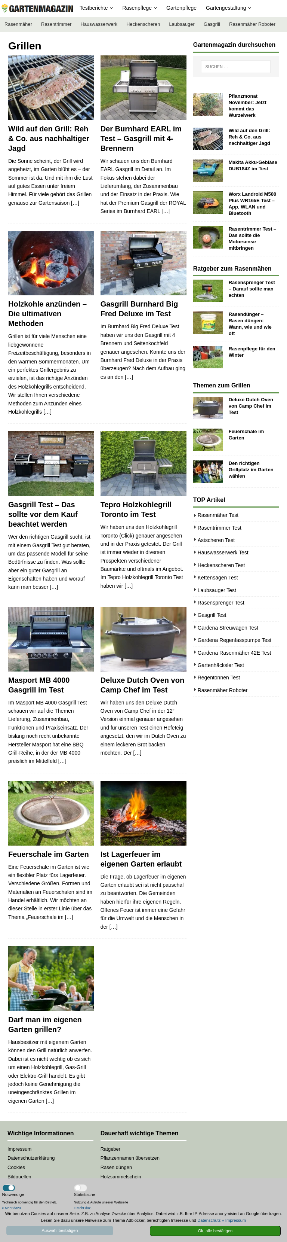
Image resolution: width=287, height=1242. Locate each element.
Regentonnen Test (219, 678)
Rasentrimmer (56, 24)
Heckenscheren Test (221, 565)
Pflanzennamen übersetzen (130, 1158)
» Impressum (234, 1220)
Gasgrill (212, 24)
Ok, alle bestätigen (215, 1231)
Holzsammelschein (121, 1176)
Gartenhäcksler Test (221, 665)
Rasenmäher (18, 24)
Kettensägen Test (218, 578)
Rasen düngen (116, 1167)
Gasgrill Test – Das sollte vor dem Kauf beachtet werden (43, 514)
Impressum (19, 1149)
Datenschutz (208, 1220)
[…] (75, 203)
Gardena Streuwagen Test (228, 628)
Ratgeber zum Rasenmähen (232, 268)
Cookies (16, 1167)
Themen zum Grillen (221, 385)
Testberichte (94, 8)
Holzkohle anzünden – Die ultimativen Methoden (47, 314)
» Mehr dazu (11, 1208)
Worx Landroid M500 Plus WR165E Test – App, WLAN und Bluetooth (253, 203)
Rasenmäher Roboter (252, 24)
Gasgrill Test (212, 615)
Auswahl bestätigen (59, 1230)
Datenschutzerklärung (31, 1158)
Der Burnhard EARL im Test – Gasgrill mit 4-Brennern (141, 138)
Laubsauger (182, 24)
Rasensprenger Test (221, 603)
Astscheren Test (216, 540)
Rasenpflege (137, 8)
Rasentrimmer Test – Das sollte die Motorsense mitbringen (253, 238)
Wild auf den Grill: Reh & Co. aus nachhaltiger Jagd (48, 138)
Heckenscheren (143, 24)
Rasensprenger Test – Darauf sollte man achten (252, 289)
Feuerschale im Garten (48, 854)
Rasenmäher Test (218, 515)
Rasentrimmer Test (219, 528)
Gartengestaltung (226, 8)
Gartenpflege (181, 8)
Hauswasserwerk (99, 24)
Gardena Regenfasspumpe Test (234, 640)
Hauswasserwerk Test (223, 552)
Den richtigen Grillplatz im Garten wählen (251, 469)
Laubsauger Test (217, 590)
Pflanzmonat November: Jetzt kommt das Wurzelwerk (247, 105)
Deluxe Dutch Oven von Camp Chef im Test (251, 406)
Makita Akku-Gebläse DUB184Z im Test (253, 165)
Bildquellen (19, 1176)
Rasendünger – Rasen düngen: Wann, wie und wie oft (250, 323)
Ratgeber (110, 1149)
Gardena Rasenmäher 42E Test (234, 653)
